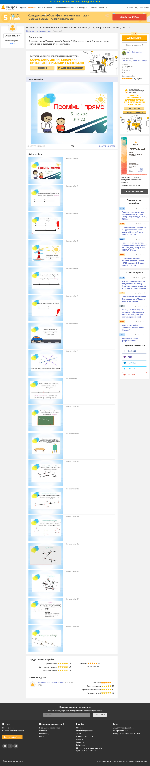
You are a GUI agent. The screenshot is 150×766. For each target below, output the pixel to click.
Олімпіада (93, 7)
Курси (41, 736)
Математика (126, 61)
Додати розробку (134, 191)
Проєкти (79, 739)
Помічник (49, 7)
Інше (101, 7)
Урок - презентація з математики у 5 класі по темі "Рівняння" (133, 327)
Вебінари (43, 731)
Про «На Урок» (8, 728)
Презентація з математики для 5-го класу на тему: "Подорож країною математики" (134, 299)
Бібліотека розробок (84, 731)
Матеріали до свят (120, 731)
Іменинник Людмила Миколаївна (51, 683)
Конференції (44, 733)
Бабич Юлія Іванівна (134, 52)
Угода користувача (104, 761)
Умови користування (119, 761)
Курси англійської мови (86, 751)
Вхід (137, 7)
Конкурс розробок (58, 15)
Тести (40, 7)
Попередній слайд (36, 146)
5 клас (134, 61)
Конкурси (83, 7)
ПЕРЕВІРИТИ (100, 715)
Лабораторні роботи (84, 736)
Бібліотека (32, 7)
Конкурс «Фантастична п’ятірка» (126, 733)
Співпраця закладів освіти (13, 731)
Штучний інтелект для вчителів (89, 748)
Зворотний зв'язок (12, 737)
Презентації (142, 61)
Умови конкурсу (129, 17)
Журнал (23, 7)
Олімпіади (80, 745)
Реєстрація (144, 7)
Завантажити (134, 38)
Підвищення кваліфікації (67, 7)
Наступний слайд (107, 146)
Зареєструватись (13, 36)
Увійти (12, 43)
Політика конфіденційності (137, 761)
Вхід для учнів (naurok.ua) (123, 728)
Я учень (130, 7)
